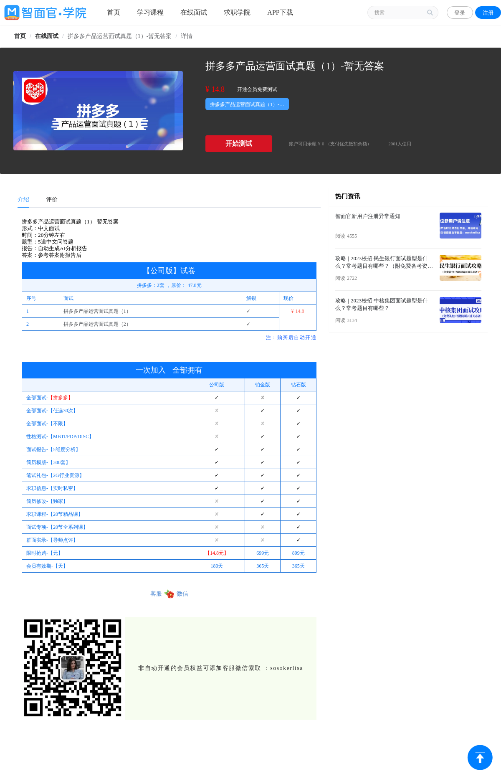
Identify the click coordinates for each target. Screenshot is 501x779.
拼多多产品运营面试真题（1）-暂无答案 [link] (120, 36)
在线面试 (46, 36)
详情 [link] (186, 36)
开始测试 (238, 143)
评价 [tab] (52, 199)
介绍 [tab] (23, 199)
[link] (20, 36)
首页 (20, 36)
